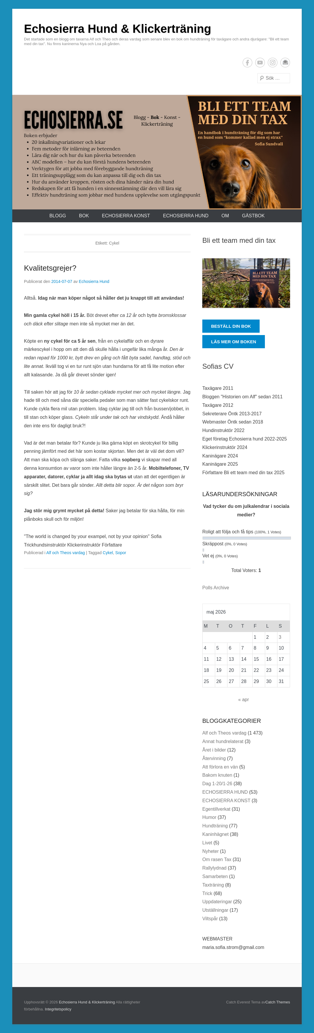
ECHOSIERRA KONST (126, 215)
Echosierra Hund (94, 281)
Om (225, 215)
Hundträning (215, 825)
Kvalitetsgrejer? (50, 268)
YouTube (260, 62)
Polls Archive (215, 587)
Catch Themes (277, 1002)
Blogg (57, 215)
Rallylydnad (214, 867)
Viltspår (210, 918)
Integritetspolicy (58, 1009)
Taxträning (213, 884)
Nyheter (210, 851)
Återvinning (214, 758)
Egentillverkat (216, 809)
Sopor (120, 552)
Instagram (272, 62)
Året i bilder (214, 749)
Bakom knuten (217, 775)
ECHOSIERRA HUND (185, 215)
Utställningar (215, 910)
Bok (84, 215)
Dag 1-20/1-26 (217, 783)
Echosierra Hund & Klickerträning (117, 28)
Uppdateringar (217, 901)
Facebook (247, 62)
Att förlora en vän (220, 766)
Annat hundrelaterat (223, 741)
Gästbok (253, 215)
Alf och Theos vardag (65, 552)
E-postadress (285, 62)
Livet (207, 842)
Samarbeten (215, 876)
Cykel (108, 552)
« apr (243, 699)
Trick (207, 893)
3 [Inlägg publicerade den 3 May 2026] (280, 637)
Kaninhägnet (215, 834)
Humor (209, 817)
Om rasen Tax (216, 859)
